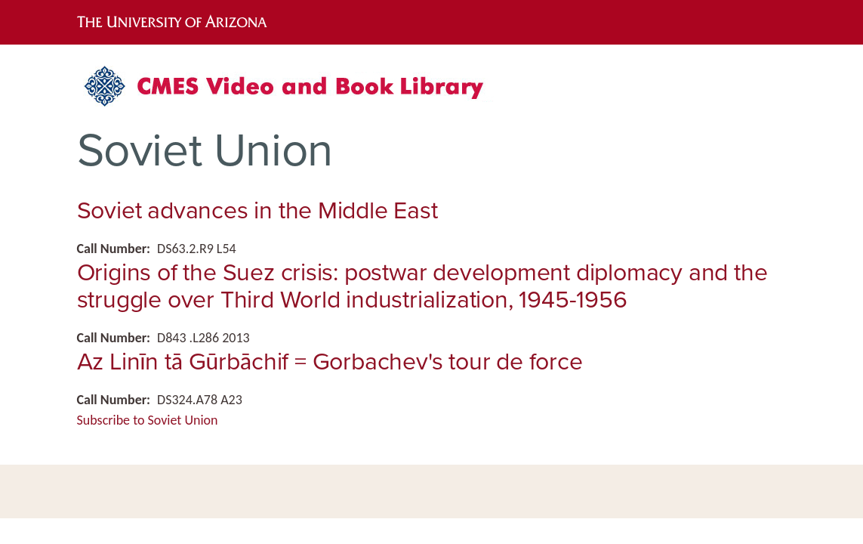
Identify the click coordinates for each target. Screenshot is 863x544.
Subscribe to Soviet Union (147, 420)
